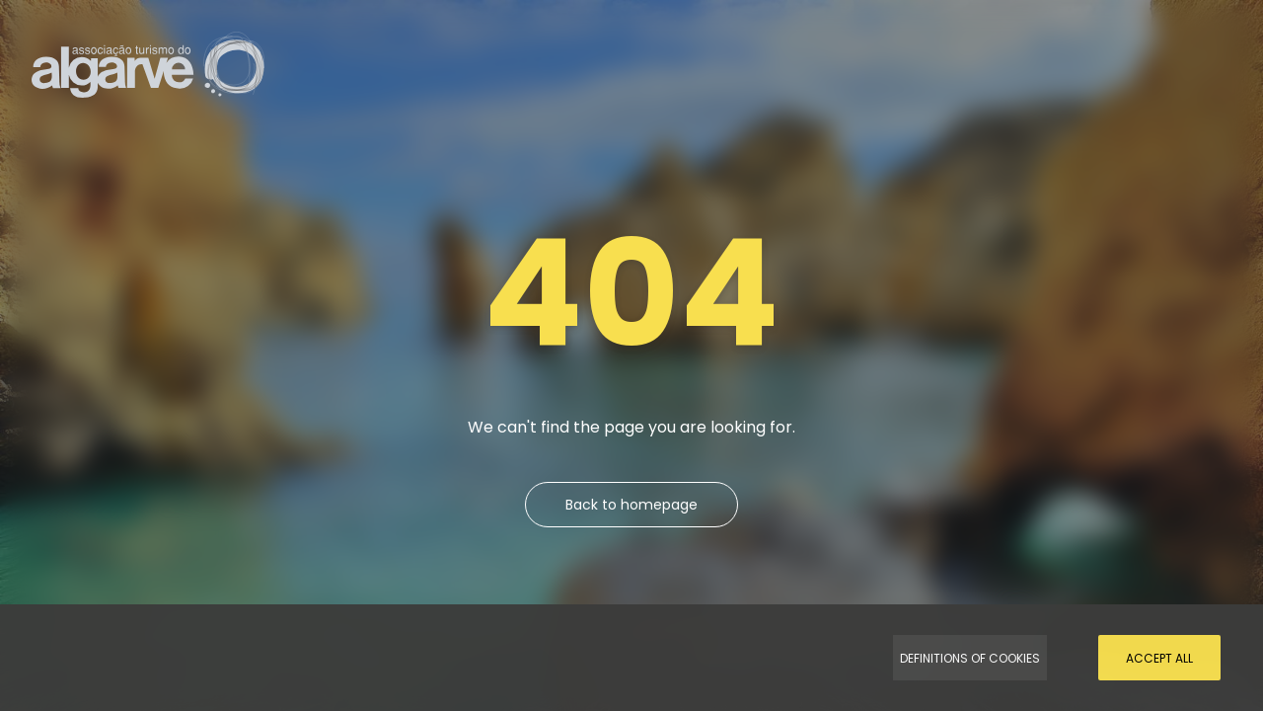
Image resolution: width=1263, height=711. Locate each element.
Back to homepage (631, 504)
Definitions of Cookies (970, 658)
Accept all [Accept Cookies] (1159, 658)
